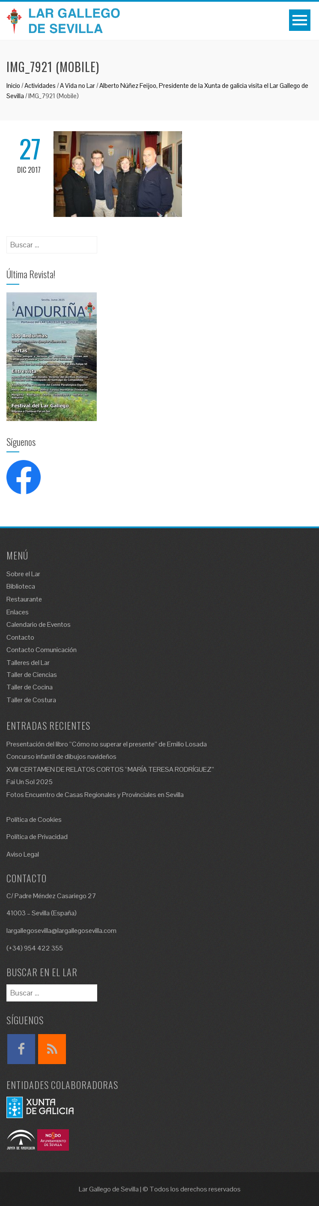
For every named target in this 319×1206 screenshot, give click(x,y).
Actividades (40, 85)
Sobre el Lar (23, 573)
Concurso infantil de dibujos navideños (61, 756)
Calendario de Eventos (38, 624)
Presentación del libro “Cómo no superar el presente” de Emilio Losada (106, 744)
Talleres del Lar (28, 662)
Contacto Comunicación (41, 649)
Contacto (20, 637)
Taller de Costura (31, 699)
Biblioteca (20, 586)
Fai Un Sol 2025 (29, 781)
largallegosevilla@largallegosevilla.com (61, 930)
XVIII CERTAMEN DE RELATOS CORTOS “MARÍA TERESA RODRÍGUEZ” (110, 769)
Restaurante (24, 599)
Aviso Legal (22, 854)
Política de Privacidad (37, 836)
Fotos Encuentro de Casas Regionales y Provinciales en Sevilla (95, 794)
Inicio (13, 85)
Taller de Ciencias (31, 674)
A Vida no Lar (77, 85)
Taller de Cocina (29, 687)
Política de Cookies (34, 819)
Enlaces (17, 612)
